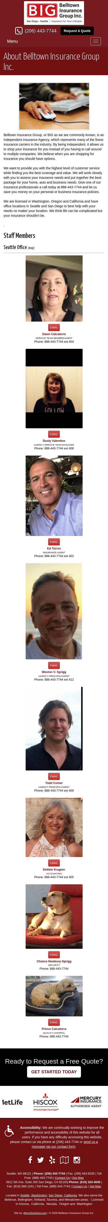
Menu (12, 41)
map (31, 248)
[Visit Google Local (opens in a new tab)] (64, 1160)
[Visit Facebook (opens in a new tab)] (30, 1160)
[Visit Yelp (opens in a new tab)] (52, 1160)
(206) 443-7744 (40, 30)
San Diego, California (63, 1195)
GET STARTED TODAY (54, 1072)
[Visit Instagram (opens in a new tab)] (76, 1160)
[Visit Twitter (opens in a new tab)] (41, 1160)
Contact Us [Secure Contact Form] (62, 1178)
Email (54, 327)
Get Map (78, 1178)
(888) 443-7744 (42, 1178)
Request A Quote (77, 31)
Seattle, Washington (33, 1195)
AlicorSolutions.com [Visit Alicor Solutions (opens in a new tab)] (35, 1213)
